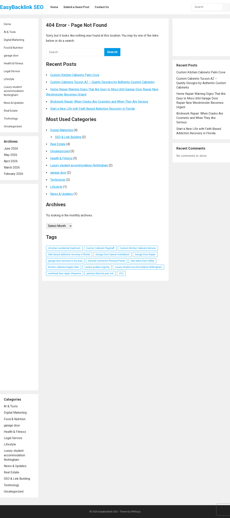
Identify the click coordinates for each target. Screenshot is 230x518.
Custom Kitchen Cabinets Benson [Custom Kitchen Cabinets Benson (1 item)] (138, 248)
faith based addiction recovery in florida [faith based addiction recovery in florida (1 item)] (69, 254)
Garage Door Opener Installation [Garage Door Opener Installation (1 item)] (112, 254)
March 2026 (12, 167)
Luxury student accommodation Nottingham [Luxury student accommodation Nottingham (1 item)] (138, 267)
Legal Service (12, 71)
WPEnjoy (136, 511)
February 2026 (13, 174)
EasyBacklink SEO (22, 7)
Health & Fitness (13, 63)
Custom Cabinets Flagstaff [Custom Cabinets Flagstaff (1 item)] (100, 248)
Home (7, 24)
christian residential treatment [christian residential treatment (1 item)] (64, 248)
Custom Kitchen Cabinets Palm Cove (74, 75)
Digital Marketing (14, 39)
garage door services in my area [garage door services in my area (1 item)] (65, 260)
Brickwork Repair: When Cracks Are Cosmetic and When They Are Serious (99, 101)
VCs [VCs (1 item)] (121, 273)
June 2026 (11, 148)
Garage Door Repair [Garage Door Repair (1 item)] (145, 254)
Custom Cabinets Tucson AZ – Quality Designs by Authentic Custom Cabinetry (102, 82)
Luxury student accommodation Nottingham (14, 91)
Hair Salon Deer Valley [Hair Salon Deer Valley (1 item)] (142, 260)
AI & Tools (10, 32)
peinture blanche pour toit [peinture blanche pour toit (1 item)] (100, 273)
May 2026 (10, 155)
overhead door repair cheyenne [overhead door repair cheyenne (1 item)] (64, 273)
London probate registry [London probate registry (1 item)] (97, 267)
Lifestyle (9, 79)
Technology (11, 118)
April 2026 (11, 161)
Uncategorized (13, 126)
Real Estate (11, 110)
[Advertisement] (19, 287)
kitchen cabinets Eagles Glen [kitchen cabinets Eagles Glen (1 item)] (63, 267)
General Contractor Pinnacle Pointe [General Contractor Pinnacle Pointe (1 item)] (106, 260)
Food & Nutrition (13, 47)
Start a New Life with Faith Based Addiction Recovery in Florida (92, 108)
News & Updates (14, 102)
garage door (11, 55)
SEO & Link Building (17, 478)
